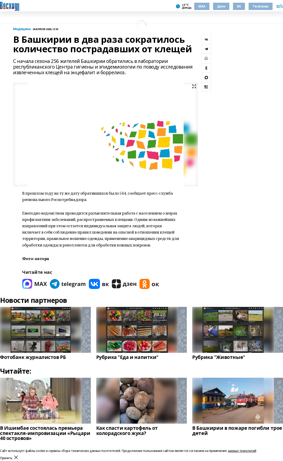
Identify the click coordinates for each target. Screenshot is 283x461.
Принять (6, 458)
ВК (239, 6)
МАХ (201, 6)
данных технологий (242, 451)
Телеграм (261, 6)
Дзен (221, 6)
